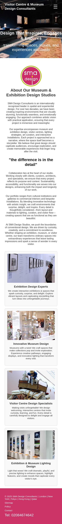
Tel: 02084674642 (19, 515)
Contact (8, 510)
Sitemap (9, 503)
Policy (8, 506)
